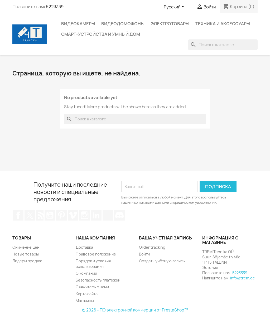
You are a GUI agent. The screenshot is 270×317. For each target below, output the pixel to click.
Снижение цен (26, 247)
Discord (119, 215)
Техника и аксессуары (222, 24)
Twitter (30, 215)
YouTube (50, 215)
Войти (144, 254)
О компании (86, 273)
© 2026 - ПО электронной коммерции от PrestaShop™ (135, 310)
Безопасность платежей (98, 280)
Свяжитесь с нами (92, 286)
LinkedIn (96, 215)
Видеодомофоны (122, 24)
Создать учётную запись (162, 260)
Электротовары (170, 24)
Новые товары (25, 254)
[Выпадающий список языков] (175, 7)
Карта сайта (87, 293)
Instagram (84, 215)
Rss (40, 215)
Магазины (85, 300)
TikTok (108, 215)
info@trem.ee (242, 277)
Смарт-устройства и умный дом (100, 34)
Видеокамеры (78, 24)
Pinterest (61, 215)
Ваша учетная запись (165, 238)
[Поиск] (223, 44)
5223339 (55, 6)
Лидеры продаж (27, 260)
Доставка (84, 247)
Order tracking (152, 247)
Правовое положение (96, 254)
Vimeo (73, 215)
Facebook (18, 215)
